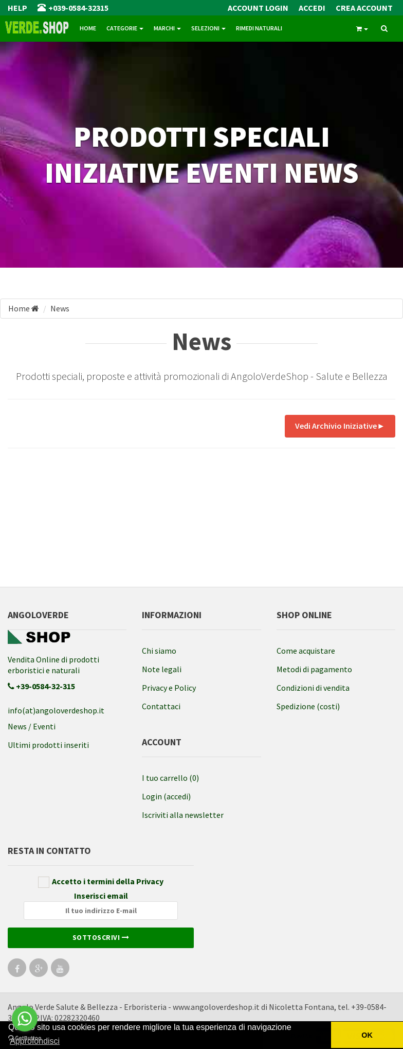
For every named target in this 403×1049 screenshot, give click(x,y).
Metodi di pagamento (314, 669)
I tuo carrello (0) (170, 778)
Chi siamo (159, 650)
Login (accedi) (166, 796)
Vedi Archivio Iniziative (340, 426)
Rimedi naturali (259, 28)
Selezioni (208, 28)
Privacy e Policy (169, 688)
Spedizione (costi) (308, 706)
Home (88, 28)
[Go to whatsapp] (25, 1018)
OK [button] (367, 1035)
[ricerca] (384, 29)
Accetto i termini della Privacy (100, 882)
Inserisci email (101, 905)
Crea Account (364, 8)
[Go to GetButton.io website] (24, 1038)
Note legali (161, 669)
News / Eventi (32, 726)
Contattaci (161, 706)
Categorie (124, 28)
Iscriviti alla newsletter (183, 815)
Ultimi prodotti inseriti (48, 745)
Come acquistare (306, 650)
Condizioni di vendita (313, 688)
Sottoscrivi (101, 937)
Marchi (167, 28)
